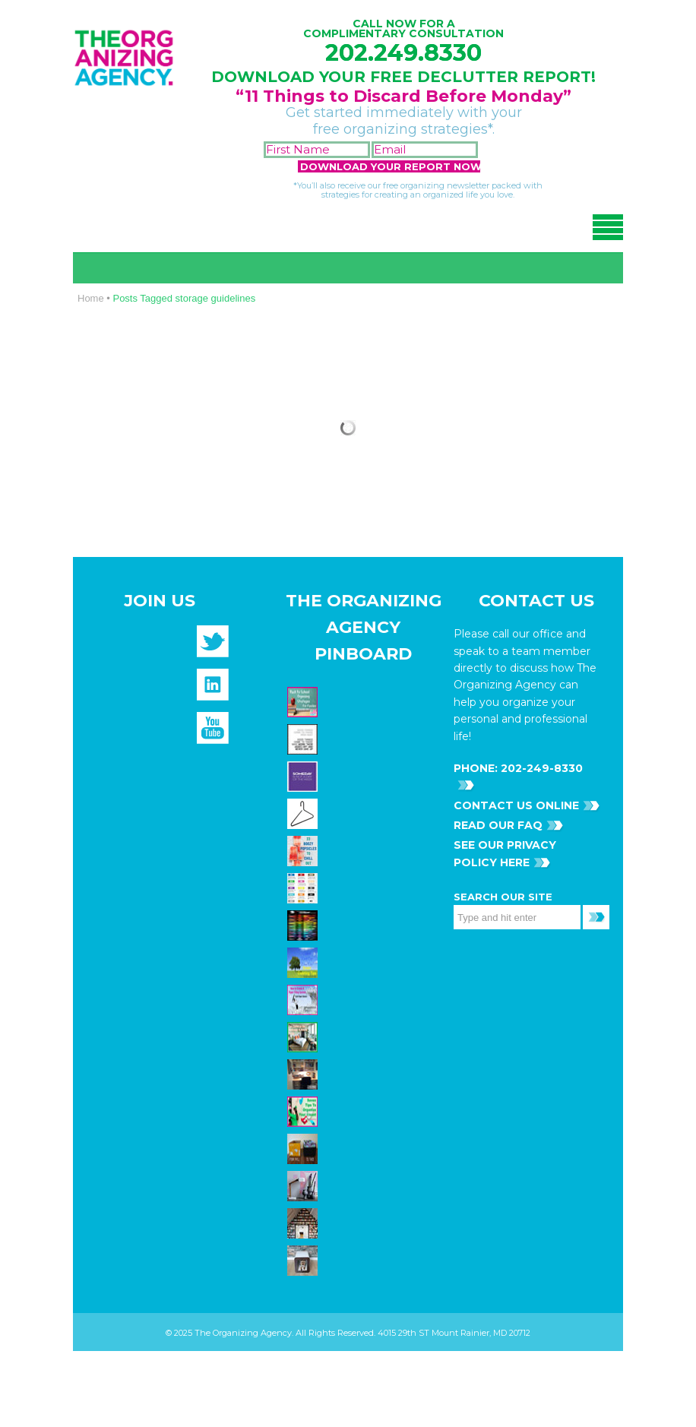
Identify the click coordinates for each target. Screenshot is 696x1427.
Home (91, 298)
